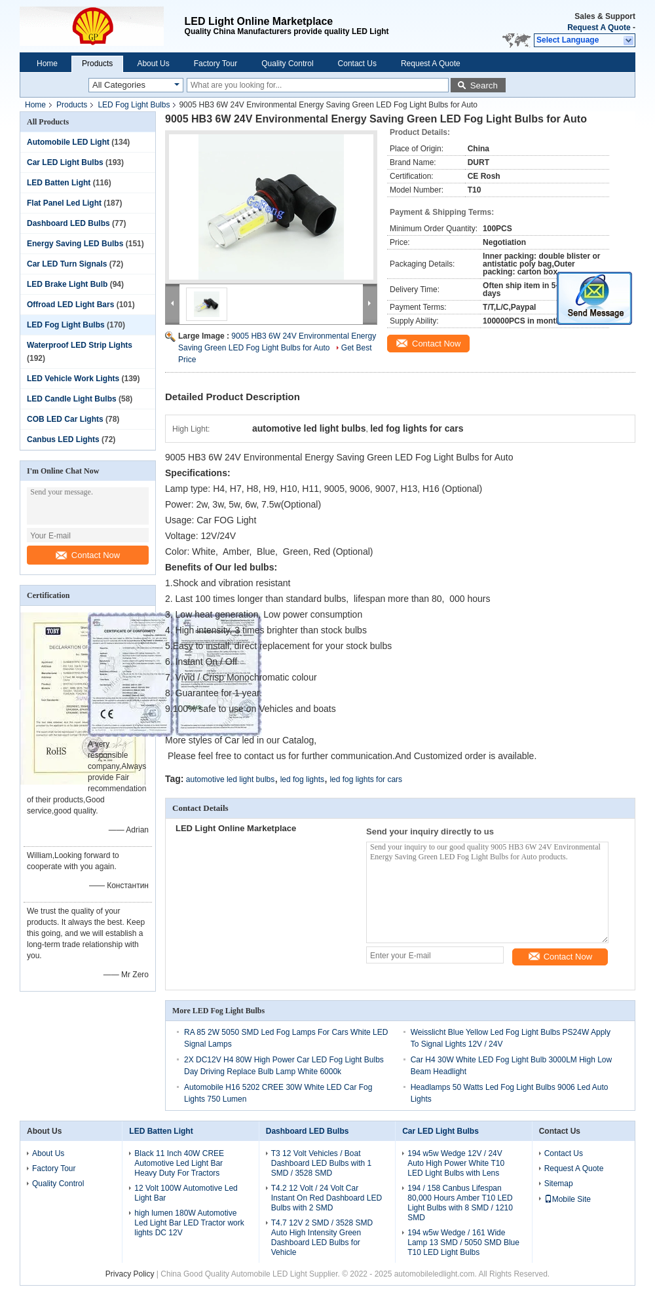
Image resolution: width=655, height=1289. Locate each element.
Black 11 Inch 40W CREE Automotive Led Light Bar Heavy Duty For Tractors (179, 1163)
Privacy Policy (130, 1274)
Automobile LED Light (68, 142)
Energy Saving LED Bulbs (75, 243)
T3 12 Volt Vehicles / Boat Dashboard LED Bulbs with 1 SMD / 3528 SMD (321, 1163)
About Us (153, 63)
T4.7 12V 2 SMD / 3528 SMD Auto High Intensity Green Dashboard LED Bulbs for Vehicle (322, 1237)
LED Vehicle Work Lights (73, 378)
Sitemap (558, 1183)
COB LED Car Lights (65, 419)
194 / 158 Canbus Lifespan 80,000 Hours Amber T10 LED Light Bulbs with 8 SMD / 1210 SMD (460, 1203)
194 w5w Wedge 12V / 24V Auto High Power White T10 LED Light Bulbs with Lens (455, 1163)
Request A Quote (598, 27)
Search (484, 85)
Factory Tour (215, 63)
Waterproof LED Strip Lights (79, 345)
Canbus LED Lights (63, 439)
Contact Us (357, 63)
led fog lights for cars (365, 779)
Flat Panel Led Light (64, 203)
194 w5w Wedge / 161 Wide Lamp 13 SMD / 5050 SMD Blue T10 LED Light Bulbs (463, 1242)
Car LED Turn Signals (67, 264)
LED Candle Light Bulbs (72, 398)
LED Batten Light (58, 182)
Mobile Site (567, 1199)
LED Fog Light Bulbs (134, 104)
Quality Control (287, 63)
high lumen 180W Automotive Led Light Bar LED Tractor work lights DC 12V (189, 1222)
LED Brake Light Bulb (67, 284)
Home (47, 63)
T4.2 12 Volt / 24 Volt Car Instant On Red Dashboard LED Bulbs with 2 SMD (326, 1198)
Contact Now (88, 555)
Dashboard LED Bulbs (68, 223)
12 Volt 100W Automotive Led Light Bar (185, 1193)
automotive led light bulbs (230, 779)
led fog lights (302, 779)
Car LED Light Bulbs (65, 162)
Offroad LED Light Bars (70, 304)
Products (97, 63)
